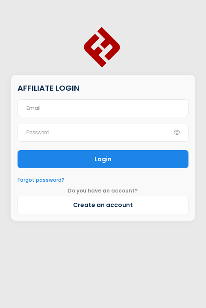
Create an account (103, 205)
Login (103, 159)
